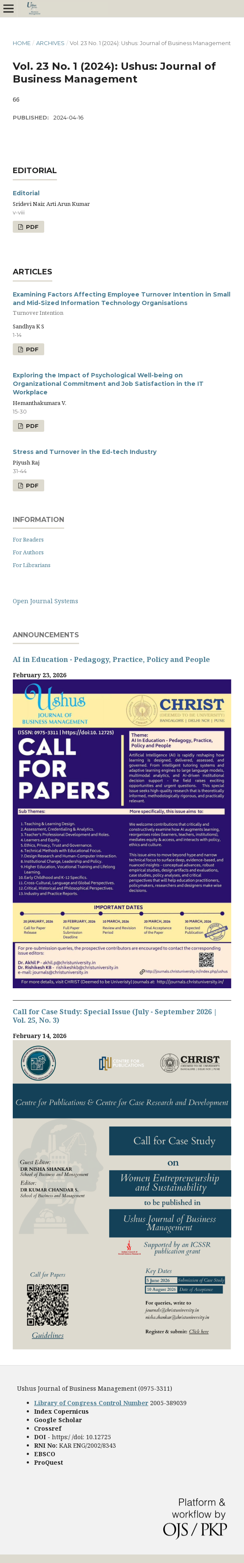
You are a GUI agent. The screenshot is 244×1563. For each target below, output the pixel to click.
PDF (31, 226)
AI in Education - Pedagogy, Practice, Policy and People (111, 659)
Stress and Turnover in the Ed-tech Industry (84, 452)
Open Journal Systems (45, 601)
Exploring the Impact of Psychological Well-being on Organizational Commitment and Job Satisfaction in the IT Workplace (108, 383)
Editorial (26, 193)
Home (22, 43)
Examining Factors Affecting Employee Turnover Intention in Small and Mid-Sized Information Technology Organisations (122, 304)
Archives (50, 43)
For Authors (28, 552)
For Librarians (32, 565)
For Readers (28, 539)
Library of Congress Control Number (91, 1403)
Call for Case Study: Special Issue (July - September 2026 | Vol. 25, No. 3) (115, 1016)
